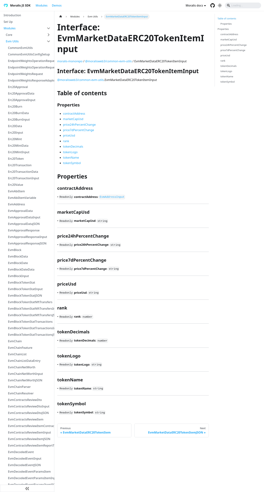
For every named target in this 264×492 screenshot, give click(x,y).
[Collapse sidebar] (27, 488)
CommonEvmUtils (20, 48)
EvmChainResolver (21, 393)
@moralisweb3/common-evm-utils (108, 61)
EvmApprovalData (20, 211)
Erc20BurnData (18, 113)
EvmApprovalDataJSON (24, 224)
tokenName (71, 158)
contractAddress (74, 114)
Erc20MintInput (18, 152)
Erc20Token (16, 159)
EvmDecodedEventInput (24, 458)
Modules (42, 5)
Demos (57, 5)
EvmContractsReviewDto (25, 400)
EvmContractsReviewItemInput (29, 432)
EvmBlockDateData (21, 269)
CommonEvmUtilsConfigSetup (29, 54)
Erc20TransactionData (23, 172)
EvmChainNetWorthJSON (25, 380)
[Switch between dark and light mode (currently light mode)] (220, 5)
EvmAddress (16, 204)
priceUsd (69, 135)
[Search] (243, 5)
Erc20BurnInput (19, 120)
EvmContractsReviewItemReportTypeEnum (30, 445)
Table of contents (227, 18)
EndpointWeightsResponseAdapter (30, 80)
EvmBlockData (18, 256)
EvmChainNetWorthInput (25, 374)
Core (9, 35)
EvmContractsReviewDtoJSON (28, 413)
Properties (226, 23)
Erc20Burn (15, 106)
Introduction (12, 15)
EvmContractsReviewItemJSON (29, 439)
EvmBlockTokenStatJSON (25, 296)
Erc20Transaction (20, 165)
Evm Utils (12, 41)
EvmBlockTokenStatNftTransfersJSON (30, 315)
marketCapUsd (73, 119)
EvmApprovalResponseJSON (27, 243)
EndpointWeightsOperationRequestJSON (30, 67)
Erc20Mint (15, 139)
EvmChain (15, 341)
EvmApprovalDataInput (24, 217)
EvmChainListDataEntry (24, 361)
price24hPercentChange (79, 125)
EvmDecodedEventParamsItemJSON (30, 485)
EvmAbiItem (16, 191)
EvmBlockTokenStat (21, 282)
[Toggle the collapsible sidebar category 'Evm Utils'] (49, 41)
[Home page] (60, 16)
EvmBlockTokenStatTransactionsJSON (30, 335)
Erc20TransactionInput (23, 178)
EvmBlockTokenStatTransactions (30, 322)
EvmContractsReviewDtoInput (28, 406)
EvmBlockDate (18, 263)
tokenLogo (70, 152)
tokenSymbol (72, 163)
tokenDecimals (73, 146)
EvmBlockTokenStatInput (25, 289)
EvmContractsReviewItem (25, 419)
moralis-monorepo (70, 61)
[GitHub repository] (212, 5)
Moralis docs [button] (194, 5)
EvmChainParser (19, 387)
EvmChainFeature (20, 348)
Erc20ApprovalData (21, 93)
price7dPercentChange (78, 130)
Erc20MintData (18, 146)
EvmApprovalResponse (23, 230)
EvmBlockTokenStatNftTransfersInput (30, 309)
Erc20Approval (18, 87)
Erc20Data (15, 126)
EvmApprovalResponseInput (27, 237)
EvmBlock (14, 250)
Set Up (8, 22)
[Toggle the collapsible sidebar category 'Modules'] (49, 28)
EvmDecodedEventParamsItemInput (30, 478)
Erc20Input (15, 133)
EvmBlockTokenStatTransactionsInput (30, 328)
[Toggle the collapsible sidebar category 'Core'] (49, 35)
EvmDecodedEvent (21, 452)
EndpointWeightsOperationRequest (30, 61)
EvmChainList (17, 354)
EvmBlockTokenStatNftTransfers (30, 302)
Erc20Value (15, 185)
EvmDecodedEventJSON (24, 465)
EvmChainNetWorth (21, 367)
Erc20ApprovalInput (21, 100)
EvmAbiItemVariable (22, 198)
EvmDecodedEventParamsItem (29, 472)
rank (66, 141)
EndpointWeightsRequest (25, 74)
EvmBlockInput (18, 276)
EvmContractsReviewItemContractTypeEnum (30, 426)
